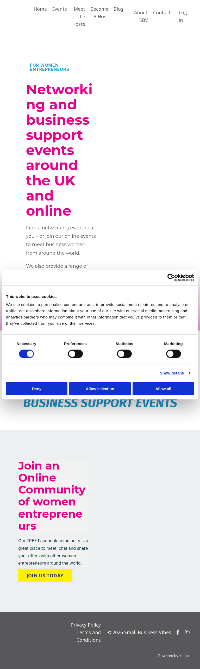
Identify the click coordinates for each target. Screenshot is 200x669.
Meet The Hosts (78, 16)
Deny (36, 388)
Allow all (163, 388)
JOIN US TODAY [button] (45, 575)
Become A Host (99, 13)
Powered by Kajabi (174, 655)
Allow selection (100, 388)
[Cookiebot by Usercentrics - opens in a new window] (171, 277)
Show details (172, 373)
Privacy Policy (86, 625)
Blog (119, 9)
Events (59, 9)
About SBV (141, 16)
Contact (162, 12)
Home (40, 9)
